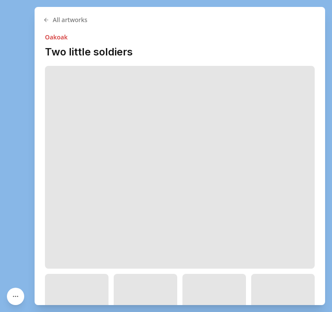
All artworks (65, 20)
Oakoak (56, 37)
